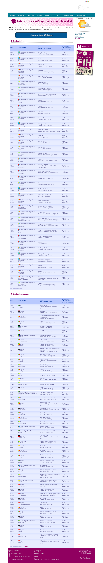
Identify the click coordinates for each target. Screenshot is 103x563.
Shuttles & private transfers (20, 556)
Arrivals (12, 15)
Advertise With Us (17, 559)
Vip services (15, 551)
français (91, 1)
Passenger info (68, 15)
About (38, 556)
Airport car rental (17, 553)
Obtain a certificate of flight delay (54, 35)
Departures (20, 15)
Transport (48, 15)
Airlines (39, 15)
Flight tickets (80, 15)
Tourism (57, 15)
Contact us (40, 553)
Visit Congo (87, 558)
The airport (30, 15)
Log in (38, 551)
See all (26, 546)
